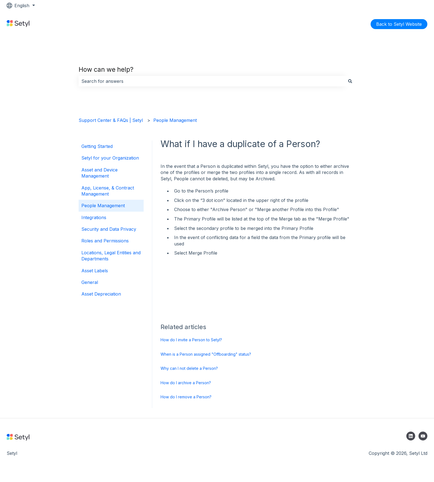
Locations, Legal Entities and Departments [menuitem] (111, 255)
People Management (175, 120)
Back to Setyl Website (399, 24)
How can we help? (106, 69)
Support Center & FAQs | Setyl (111, 120)
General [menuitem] (89, 282)
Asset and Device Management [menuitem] (99, 173)
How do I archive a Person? (186, 382)
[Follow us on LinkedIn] (410, 436)
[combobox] (212, 81)
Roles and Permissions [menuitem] (105, 240)
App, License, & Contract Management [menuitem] (107, 191)
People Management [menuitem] (103, 205)
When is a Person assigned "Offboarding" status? (206, 354)
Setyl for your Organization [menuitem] (110, 158)
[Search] (350, 81)
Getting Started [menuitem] (97, 146)
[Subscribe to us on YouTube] (422, 436)
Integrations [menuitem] (93, 217)
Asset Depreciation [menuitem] (101, 294)
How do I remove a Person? (186, 396)
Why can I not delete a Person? (189, 368)
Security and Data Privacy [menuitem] (108, 229)
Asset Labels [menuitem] (94, 270)
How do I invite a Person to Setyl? (191, 339)
